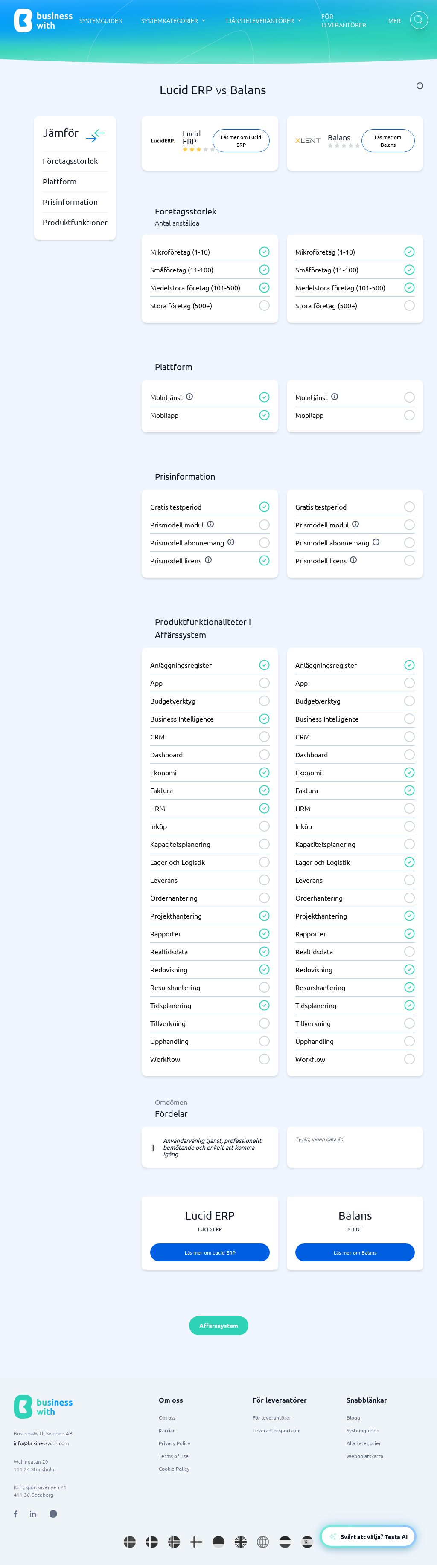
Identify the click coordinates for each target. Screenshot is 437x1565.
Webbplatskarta (365, 1455)
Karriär (167, 1430)
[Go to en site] (263, 1542)
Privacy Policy (174, 1443)
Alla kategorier (364, 1443)
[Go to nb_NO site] (174, 1542)
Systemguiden (363, 1430)
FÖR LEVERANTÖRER (343, 20)
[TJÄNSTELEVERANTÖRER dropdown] (263, 20)
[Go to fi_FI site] (196, 1542)
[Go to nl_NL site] (285, 1542)
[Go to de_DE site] (218, 1542)
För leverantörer (272, 1417)
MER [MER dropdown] (394, 20)
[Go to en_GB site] (241, 1542)
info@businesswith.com (41, 1443)
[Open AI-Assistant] (368, 1536)
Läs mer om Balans (388, 140)
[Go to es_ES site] (307, 1542)
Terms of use (174, 1455)
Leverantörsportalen (277, 1430)
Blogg (353, 1417)
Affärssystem (218, 1325)
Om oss (167, 1417)
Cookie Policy (174, 1468)
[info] (420, 85)
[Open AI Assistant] (53, 1514)
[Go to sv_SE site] (130, 1542)
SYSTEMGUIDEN (100, 20)
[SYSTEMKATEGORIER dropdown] (173, 20)
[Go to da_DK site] (152, 1542)
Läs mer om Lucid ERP (241, 140)
